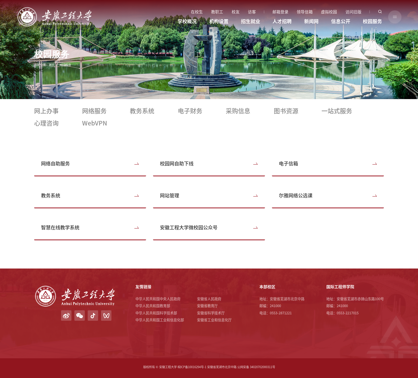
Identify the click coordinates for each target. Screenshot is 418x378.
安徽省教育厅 (207, 305)
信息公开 (340, 21)
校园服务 (372, 21)
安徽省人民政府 (209, 298)
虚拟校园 (329, 12)
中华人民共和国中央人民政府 (157, 298)
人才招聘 (282, 21)
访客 (252, 12)
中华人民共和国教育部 (152, 305)
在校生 (197, 12)
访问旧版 (353, 12)
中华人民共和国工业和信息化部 (159, 319)
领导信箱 (305, 12)
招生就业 (250, 21)
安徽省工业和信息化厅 (214, 319)
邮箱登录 (280, 12)
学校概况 (187, 21)
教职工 (217, 12)
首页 (52, 64)
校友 (236, 12)
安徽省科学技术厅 (211, 312)
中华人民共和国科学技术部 (156, 312)
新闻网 (311, 21)
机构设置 (218, 21)
